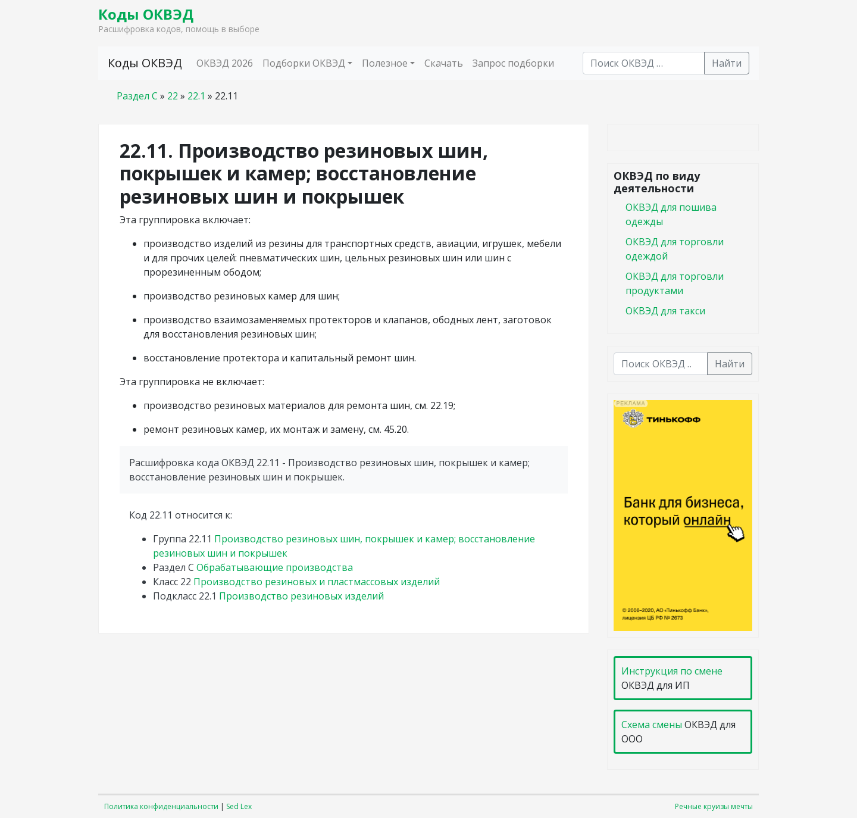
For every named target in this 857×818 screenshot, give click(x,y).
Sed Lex (239, 806)
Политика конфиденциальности (161, 806)
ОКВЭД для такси (665, 310)
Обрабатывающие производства (274, 567)
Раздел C (137, 95)
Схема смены (651, 724)
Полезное (385, 63)
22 (172, 95)
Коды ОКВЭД (145, 14)
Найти (727, 63)
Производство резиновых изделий (301, 595)
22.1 (196, 95)
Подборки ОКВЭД (303, 63)
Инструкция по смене (671, 670)
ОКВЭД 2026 (224, 63)
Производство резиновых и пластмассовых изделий (316, 581)
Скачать (443, 63)
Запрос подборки (513, 63)
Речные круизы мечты (714, 806)
